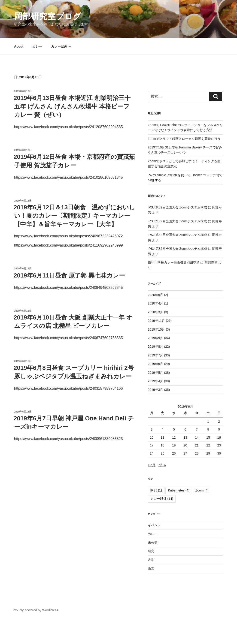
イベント (154, 525)
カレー (37, 46)
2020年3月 (155, 312)
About (18, 46)
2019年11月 (156, 321)
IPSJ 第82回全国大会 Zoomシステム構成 (177, 207)
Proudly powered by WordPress (35, 610)
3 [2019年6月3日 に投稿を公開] (151, 429)
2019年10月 (156, 329)
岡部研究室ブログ (47, 16)
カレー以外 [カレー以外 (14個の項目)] (161, 498)
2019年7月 (155, 355)
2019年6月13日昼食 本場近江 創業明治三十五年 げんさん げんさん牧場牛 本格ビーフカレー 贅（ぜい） (72, 106)
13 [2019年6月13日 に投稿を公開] (185, 437)
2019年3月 (155, 390)
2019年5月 (155, 372)
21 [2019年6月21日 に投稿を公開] (197, 445)
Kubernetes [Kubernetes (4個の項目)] (178, 490)
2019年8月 (155, 346)
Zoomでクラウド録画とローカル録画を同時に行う (184, 139)
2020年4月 (155, 303)
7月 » (162, 465)
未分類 (153, 542)
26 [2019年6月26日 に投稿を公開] (174, 453)
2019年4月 (155, 381)
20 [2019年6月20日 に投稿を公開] (185, 445)
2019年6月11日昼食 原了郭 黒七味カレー (69, 275)
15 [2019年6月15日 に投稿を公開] (208, 437)
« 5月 (151, 465)
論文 (151, 568)
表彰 (151, 560)
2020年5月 (155, 295)
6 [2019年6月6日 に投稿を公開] (185, 429)
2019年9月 (155, 338)
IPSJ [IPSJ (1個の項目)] (156, 490)
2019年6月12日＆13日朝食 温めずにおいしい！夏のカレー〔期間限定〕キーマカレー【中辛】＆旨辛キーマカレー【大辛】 (74, 216)
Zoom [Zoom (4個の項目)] (202, 490)
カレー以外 (61, 46)
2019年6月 (155, 364)
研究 (151, 551)
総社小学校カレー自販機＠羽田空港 (174, 262)
